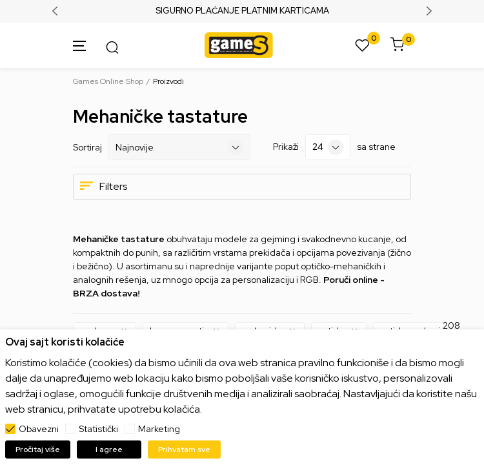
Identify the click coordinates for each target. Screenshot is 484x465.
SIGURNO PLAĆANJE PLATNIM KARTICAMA (242, 11)
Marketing (159, 428)
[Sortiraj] (179, 147)
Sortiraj (87, 147)
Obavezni (39, 428)
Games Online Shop (108, 81)
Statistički (98, 428)
